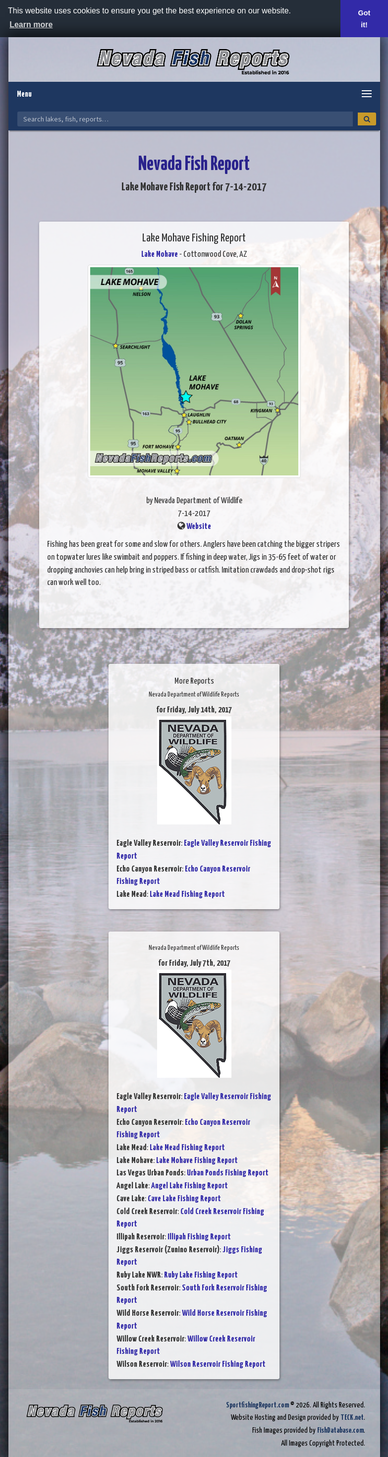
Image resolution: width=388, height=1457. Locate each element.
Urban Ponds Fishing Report (228, 1173)
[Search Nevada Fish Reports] (185, 119)
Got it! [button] (364, 19)
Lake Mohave (159, 254)
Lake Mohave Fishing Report (197, 1161)
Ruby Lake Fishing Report (201, 1275)
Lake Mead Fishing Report (187, 894)
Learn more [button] (31, 24)
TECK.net (352, 1417)
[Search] (367, 119)
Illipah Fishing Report (199, 1237)
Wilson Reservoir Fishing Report (218, 1364)
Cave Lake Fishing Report (184, 1199)
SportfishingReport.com (257, 1405)
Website (198, 527)
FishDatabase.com (340, 1430)
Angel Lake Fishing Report (189, 1186)
